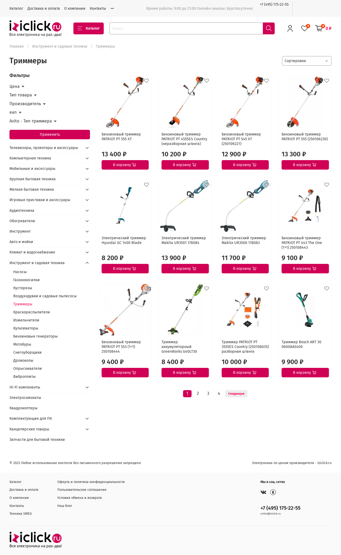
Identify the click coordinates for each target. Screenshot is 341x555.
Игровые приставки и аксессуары (39, 200)
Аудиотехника (21, 210)
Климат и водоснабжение (32, 252)
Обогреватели (22, 221)
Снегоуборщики (27, 352)
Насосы (20, 272)
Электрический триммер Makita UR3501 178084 (184, 240)
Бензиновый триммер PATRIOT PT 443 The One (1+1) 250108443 (302, 243)
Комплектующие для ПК (30, 418)
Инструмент (20, 231)
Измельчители (26, 320)
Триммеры (22, 304)
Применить (50, 134)
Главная (16, 46)
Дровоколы (23, 360)
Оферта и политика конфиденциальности (91, 482)
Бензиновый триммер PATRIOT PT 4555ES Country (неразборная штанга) (184, 139)
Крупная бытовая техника (32, 179)
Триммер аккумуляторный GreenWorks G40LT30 (179, 347)
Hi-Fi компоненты (24, 387)
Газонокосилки (26, 280)
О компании (74, 8)
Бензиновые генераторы (35, 336)
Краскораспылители (31, 312)
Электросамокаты (25, 397)
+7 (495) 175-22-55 (274, 4)
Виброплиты (24, 376)
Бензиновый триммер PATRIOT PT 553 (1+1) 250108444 (121, 347)
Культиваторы (25, 328)
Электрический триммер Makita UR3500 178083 (244, 240)
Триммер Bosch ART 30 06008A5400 (301, 344)
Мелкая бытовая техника (31, 189)
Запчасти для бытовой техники (37, 439)
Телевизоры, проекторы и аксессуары (43, 147)
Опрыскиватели (27, 368)
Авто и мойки (21, 241)
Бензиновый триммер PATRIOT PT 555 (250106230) (305, 136)
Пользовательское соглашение (82, 490)
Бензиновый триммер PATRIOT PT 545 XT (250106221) (241, 139)
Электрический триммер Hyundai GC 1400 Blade (124, 240)
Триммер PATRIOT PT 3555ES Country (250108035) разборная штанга (245, 347)
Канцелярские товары (29, 429)
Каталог (16, 8)
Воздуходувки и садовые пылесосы (45, 296)
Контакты (98, 8)
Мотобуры (22, 344)
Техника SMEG (20, 514)
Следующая (236, 393)
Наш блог (64, 506)
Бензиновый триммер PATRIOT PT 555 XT (121, 136)
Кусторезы (22, 288)
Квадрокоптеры (23, 408)
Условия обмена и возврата (79, 498)
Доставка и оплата (43, 8)
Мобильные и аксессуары (32, 168)
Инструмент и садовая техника (59, 46)
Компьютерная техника (30, 158)
